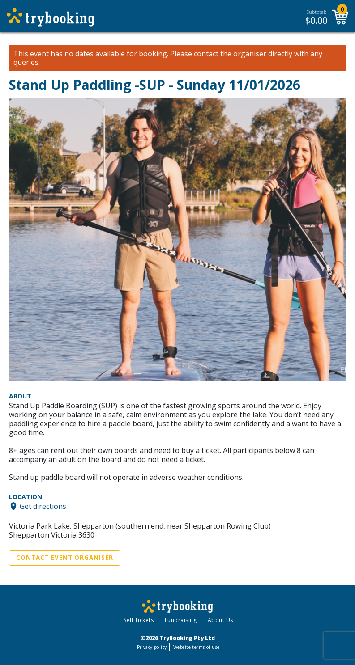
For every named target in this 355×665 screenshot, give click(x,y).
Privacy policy (152, 647)
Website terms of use (196, 647)
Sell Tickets (139, 620)
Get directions (43, 506)
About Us (220, 620)
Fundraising (181, 620)
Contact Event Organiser (64, 558)
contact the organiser (230, 54)
